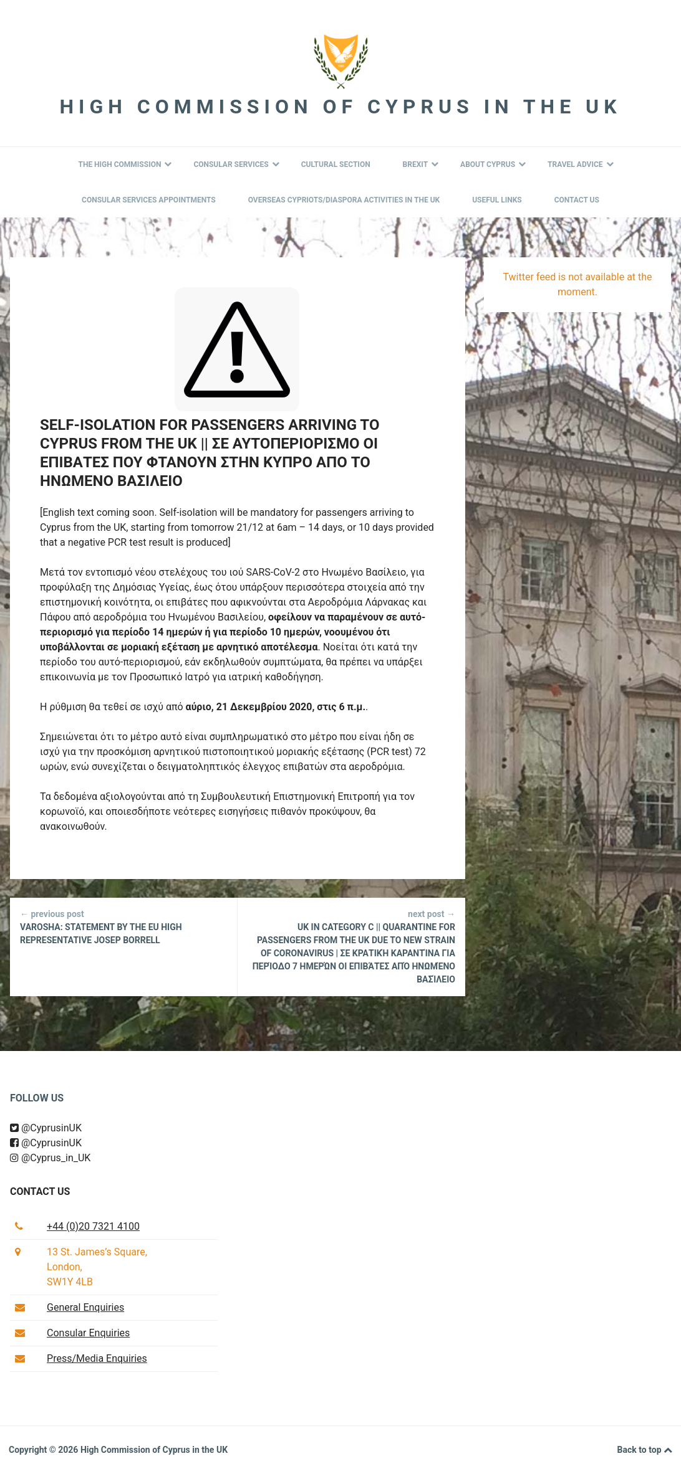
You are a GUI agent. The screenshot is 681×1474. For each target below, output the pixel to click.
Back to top (644, 1450)
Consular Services (236, 164)
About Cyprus (493, 164)
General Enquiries (85, 1307)
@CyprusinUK (46, 1128)
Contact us (40, 1191)
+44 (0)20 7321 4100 (93, 1226)
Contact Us (576, 200)
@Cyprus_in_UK (50, 1158)
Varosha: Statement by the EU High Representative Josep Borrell (123, 926)
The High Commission (124, 164)
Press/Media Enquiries (97, 1358)
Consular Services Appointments (149, 200)
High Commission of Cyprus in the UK (340, 106)
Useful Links (497, 200)
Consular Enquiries (88, 1333)
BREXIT (421, 164)
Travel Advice (580, 164)
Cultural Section (335, 164)
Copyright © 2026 (44, 1450)
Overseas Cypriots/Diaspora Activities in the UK (344, 200)
